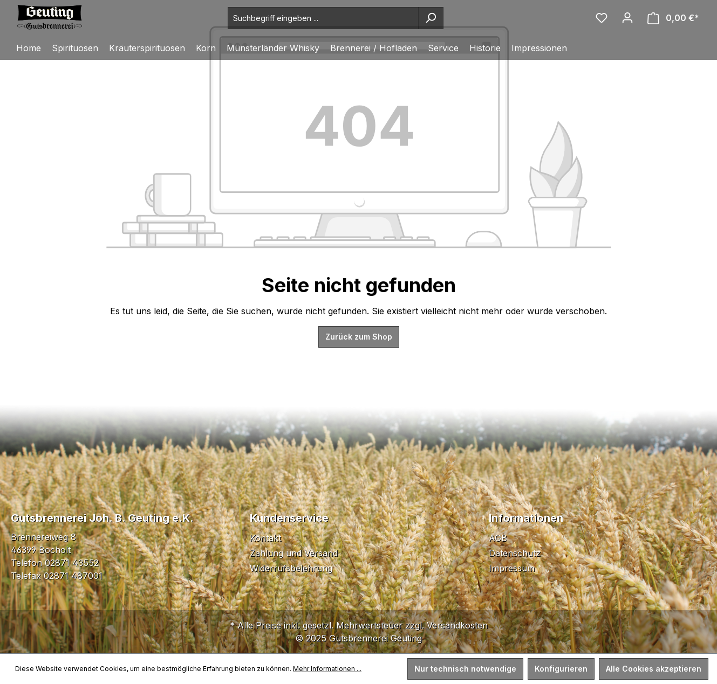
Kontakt (265, 538)
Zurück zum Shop (358, 336)
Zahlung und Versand (294, 553)
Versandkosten (457, 625)
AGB (498, 538)
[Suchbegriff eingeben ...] (323, 18)
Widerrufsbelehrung (291, 568)
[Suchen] (430, 18)
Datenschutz (515, 553)
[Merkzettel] (601, 18)
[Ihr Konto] (627, 18)
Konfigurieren (561, 668)
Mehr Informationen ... (327, 669)
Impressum (512, 568)
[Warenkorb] (673, 18)
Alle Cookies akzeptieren (653, 668)
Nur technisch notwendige (465, 668)
